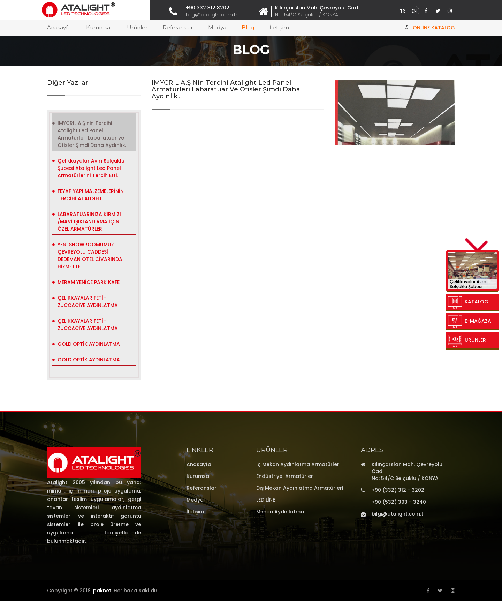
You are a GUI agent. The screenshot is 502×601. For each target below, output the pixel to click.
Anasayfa (59, 27)
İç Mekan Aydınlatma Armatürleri (298, 464)
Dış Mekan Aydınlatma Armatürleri (299, 487)
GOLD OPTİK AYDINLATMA (89, 343)
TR (402, 11)
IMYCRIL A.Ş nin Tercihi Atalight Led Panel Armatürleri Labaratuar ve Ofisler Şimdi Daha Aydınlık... (93, 134)
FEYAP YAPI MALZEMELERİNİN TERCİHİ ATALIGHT (91, 195)
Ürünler (137, 27)
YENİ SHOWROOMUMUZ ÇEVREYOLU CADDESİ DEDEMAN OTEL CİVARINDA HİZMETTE (90, 255)
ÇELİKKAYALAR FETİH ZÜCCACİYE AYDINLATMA (88, 301)
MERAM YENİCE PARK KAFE (89, 282)
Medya (217, 27)
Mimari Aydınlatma (280, 511)
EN (414, 11)
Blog (248, 27)
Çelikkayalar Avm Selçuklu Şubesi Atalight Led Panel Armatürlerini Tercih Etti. (91, 168)
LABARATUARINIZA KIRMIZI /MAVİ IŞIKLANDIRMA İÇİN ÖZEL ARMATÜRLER (89, 221)
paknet (102, 590)
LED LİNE (265, 499)
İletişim (279, 27)
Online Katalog (434, 27)
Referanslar (178, 27)
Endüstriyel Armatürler (284, 476)
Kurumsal (99, 27)
